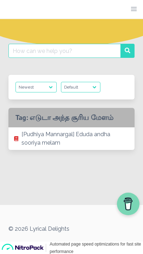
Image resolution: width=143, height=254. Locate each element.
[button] (134, 9)
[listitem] (71, 138)
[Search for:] (64, 51)
